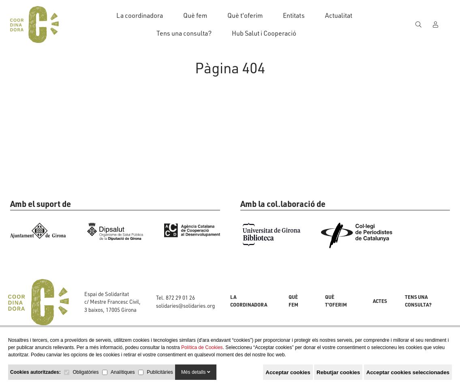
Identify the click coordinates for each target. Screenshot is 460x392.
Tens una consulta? (184, 33)
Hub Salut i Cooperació (264, 33)
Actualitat (338, 15)
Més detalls (195, 372)
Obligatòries (85, 372)
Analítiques (123, 372)
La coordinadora (139, 15)
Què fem (195, 15)
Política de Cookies (202, 347)
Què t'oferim (245, 15)
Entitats (294, 15)
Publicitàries (160, 372)
